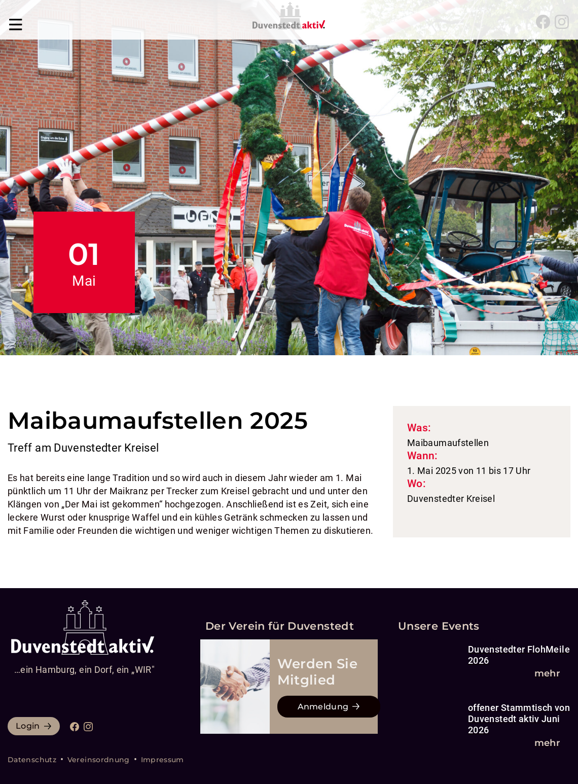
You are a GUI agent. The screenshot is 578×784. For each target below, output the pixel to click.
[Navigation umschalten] (15, 21)
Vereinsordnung (98, 759)
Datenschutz (32, 759)
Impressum (162, 759)
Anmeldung (323, 706)
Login (28, 726)
